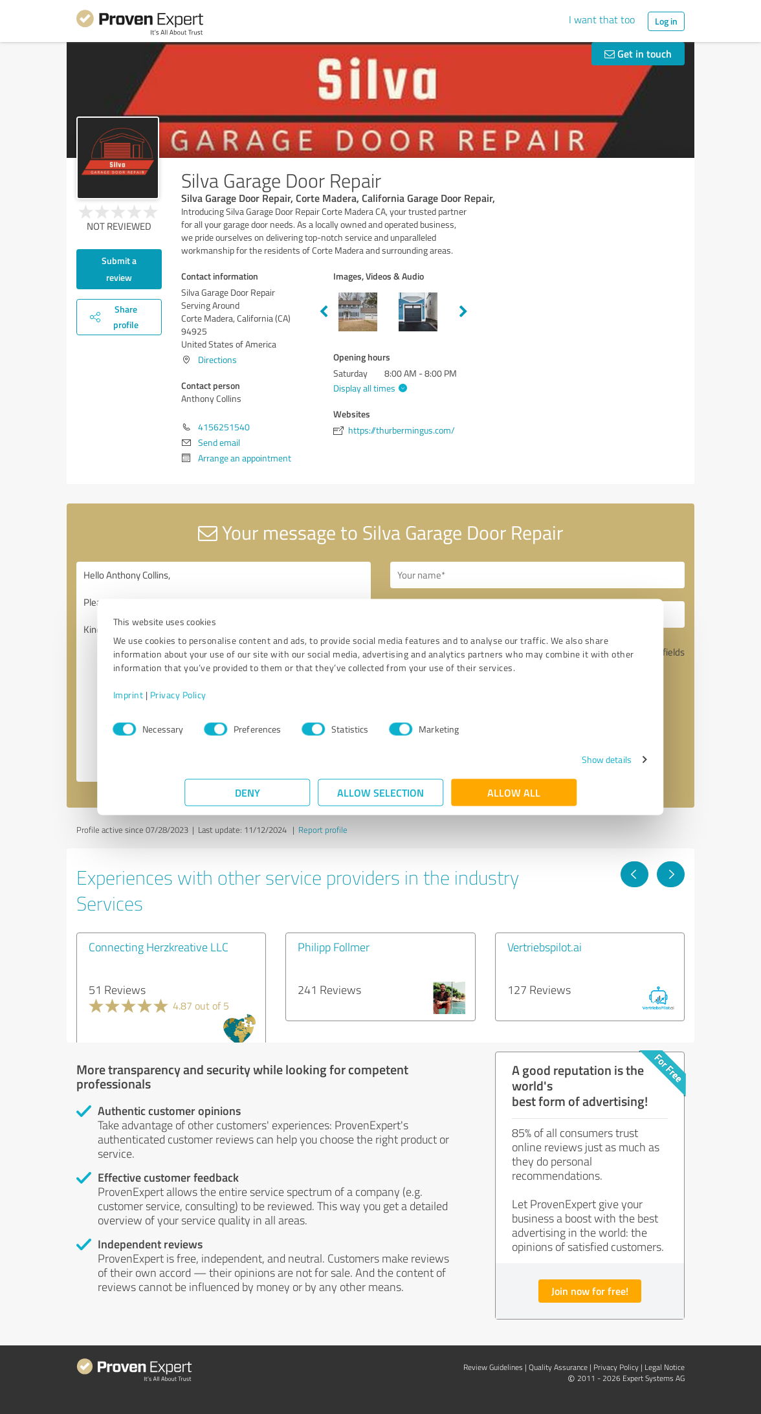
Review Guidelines (493, 1367)
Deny (247, 798)
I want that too (602, 19)
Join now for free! (589, 1290)
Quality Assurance (558, 1367)
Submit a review (119, 268)
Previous (323, 311)
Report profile (322, 829)
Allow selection (380, 798)
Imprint (199, 701)
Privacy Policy (249, 701)
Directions (217, 359)
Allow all (513, 798)
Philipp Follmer (333, 947)
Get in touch (638, 53)
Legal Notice (665, 1367)
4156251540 (224, 427)
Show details (535, 766)
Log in (666, 21)
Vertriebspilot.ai (544, 947)
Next (463, 311)
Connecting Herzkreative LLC (158, 947)
